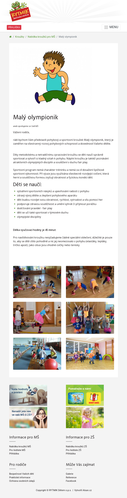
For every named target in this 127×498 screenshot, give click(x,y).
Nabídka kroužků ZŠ (76, 446)
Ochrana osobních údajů (22, 481)
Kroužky (19, 36)
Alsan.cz (87, 490)
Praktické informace (19, 477)
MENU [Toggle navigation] (111, 27)
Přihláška (14, 453)
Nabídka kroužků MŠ (20, 446)
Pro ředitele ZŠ (73, 450)
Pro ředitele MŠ (17, 450)
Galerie (69, 473)
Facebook (71, 481)
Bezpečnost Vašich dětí (21, 473)
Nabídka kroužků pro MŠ (41, 36)
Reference (71, 477)
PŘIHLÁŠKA (14, 27)
